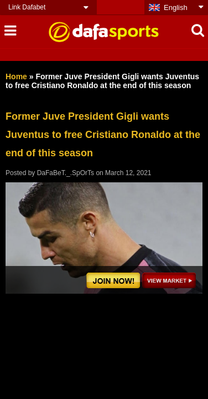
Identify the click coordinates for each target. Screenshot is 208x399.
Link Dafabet (26, 7)
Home (16, 76)
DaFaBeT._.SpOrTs (65, 173)
